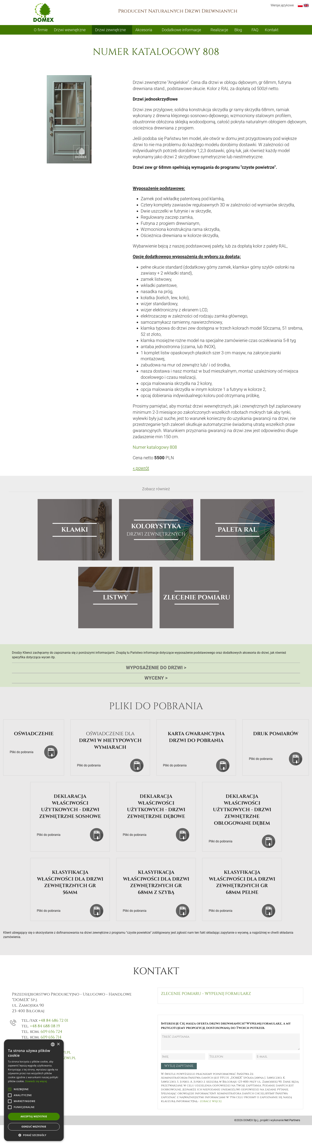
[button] (34, 1135)
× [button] (58, 1044)
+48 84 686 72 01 (53, 1020)
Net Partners (292, 1120)
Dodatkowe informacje (181, 29)
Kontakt (271, 29)
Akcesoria (143, 29)
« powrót (141, 468)
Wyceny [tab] (156, 678)
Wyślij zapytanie (178, 1066)
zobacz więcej (210, 1101)
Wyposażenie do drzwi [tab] (156, 667)
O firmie (41, 29)
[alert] (34, 1090)
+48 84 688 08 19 (45, 1026)
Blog (238, 29)
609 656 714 (51, 1037)
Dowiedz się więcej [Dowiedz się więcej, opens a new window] (36, 1081)
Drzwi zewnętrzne (110, 29)
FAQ (255, 29)
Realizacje (219, 29)
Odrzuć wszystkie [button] (33, 1126)
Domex (43, 12)
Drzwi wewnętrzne (70, 29)
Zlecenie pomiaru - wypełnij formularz (206, 993)
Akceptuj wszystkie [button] (33, 1116)
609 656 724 (51, 1031)
